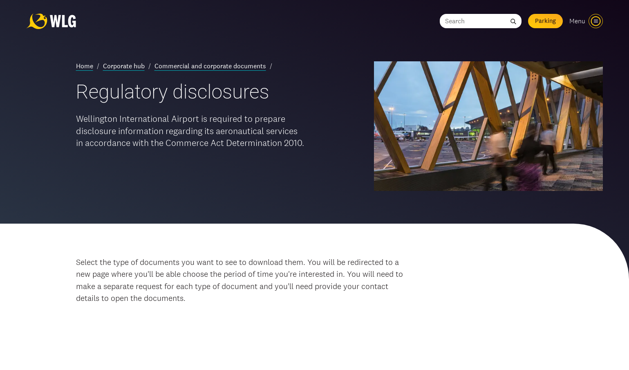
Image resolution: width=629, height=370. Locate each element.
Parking (545, 21)
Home (84, 66)
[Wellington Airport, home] (51, 21)
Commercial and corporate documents (210, 66)
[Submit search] (513, 21)
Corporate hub (124, 66)
